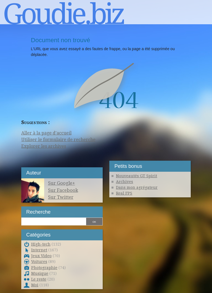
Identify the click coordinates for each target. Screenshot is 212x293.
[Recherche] (54, 221)
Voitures (39, 261)
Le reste (38, 279)
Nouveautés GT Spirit (136, 176)
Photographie (44, 267)
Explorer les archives (43, 146)
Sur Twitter (60, 197)
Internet (39, 250)
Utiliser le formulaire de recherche (58, 139)
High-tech (41, 244)
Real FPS (124, 193)
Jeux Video (41, 256)
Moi (34, 285)
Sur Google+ (61, 183)
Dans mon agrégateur (137, 187)
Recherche (38, 212)
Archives (124, 181)
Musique (39, 273)
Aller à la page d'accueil (46, 133)
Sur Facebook (63, 190)
